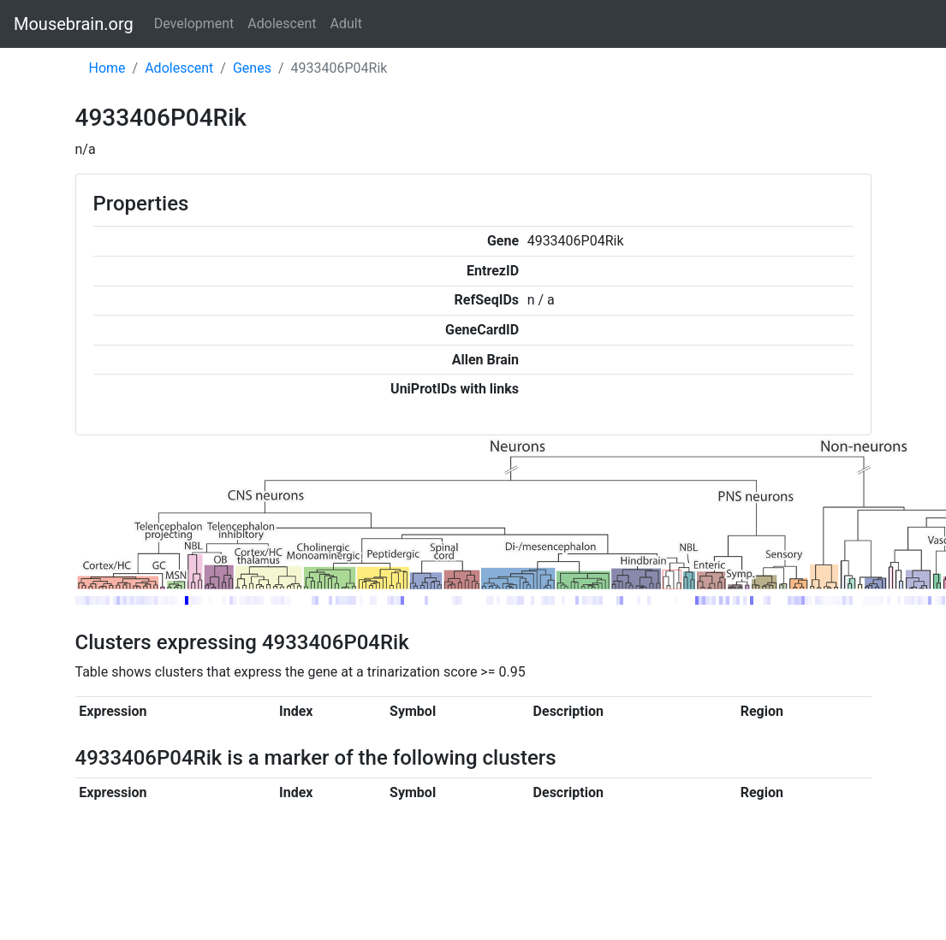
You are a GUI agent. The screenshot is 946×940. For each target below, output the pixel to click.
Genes (252, 68)
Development (194, 23)
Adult (346, 23)
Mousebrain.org (74, 24)
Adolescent (281, 23)
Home (107, 68)
